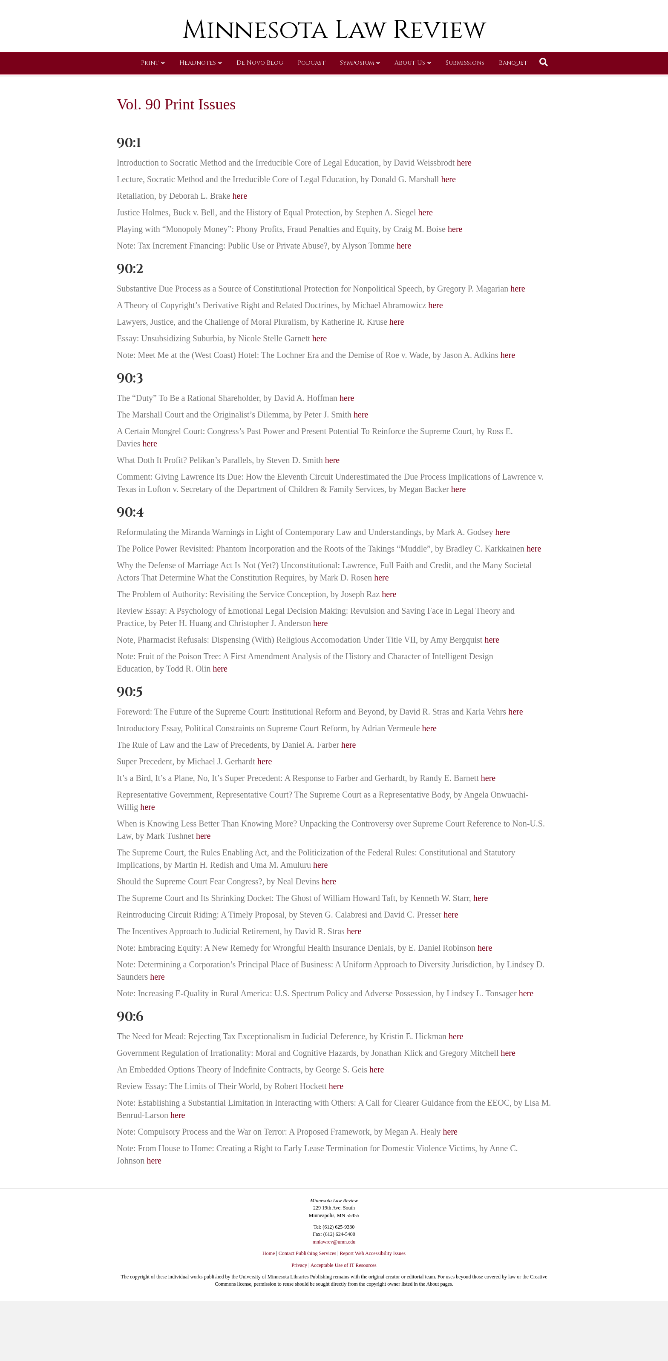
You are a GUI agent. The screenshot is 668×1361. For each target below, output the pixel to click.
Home (268, 1253)
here (464, 162)
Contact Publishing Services (307, 1253)
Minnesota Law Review (334, 92)
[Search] (543, 124)
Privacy (299, 1265)
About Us (409, 125)
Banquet (513, 125)
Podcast (311, 125)
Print (150, 125)
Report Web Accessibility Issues (373, 1253)
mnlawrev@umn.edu (334, 1242)
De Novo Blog (259, 125)
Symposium (357, 125)
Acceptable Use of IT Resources (344, 1265)
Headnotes (197, 125)
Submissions (465, 125)
